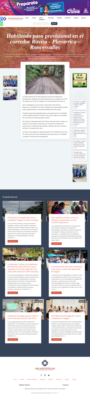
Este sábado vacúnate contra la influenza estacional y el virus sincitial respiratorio (64, 220)
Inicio (27, 18)
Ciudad (34, 18)
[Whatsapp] (1, 24)
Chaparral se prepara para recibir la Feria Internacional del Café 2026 (23, 317)
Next (85, 80)
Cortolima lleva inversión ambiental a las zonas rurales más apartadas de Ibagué (66, 269)
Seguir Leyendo (12, 241)
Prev (74, 80)
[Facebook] (1, 18)
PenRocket (54, 393)
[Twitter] (1, 21)
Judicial (83, 18)
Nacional (51, 18)
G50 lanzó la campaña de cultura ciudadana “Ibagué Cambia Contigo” (23, 218)
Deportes (68, 18)
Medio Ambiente (42, 18)
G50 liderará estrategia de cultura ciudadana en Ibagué (66, 317)
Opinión (59, 18)
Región (76, 18)
